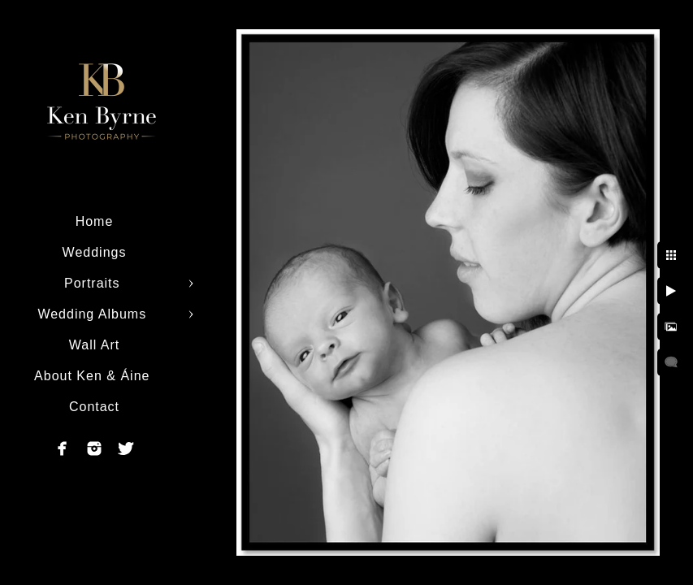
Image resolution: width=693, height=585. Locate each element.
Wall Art (94, 345)
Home (95, 221)
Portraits (94, 283)
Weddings (95, 252)
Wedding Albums (93, 314)
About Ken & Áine (94, 376)
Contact (94, 407)
